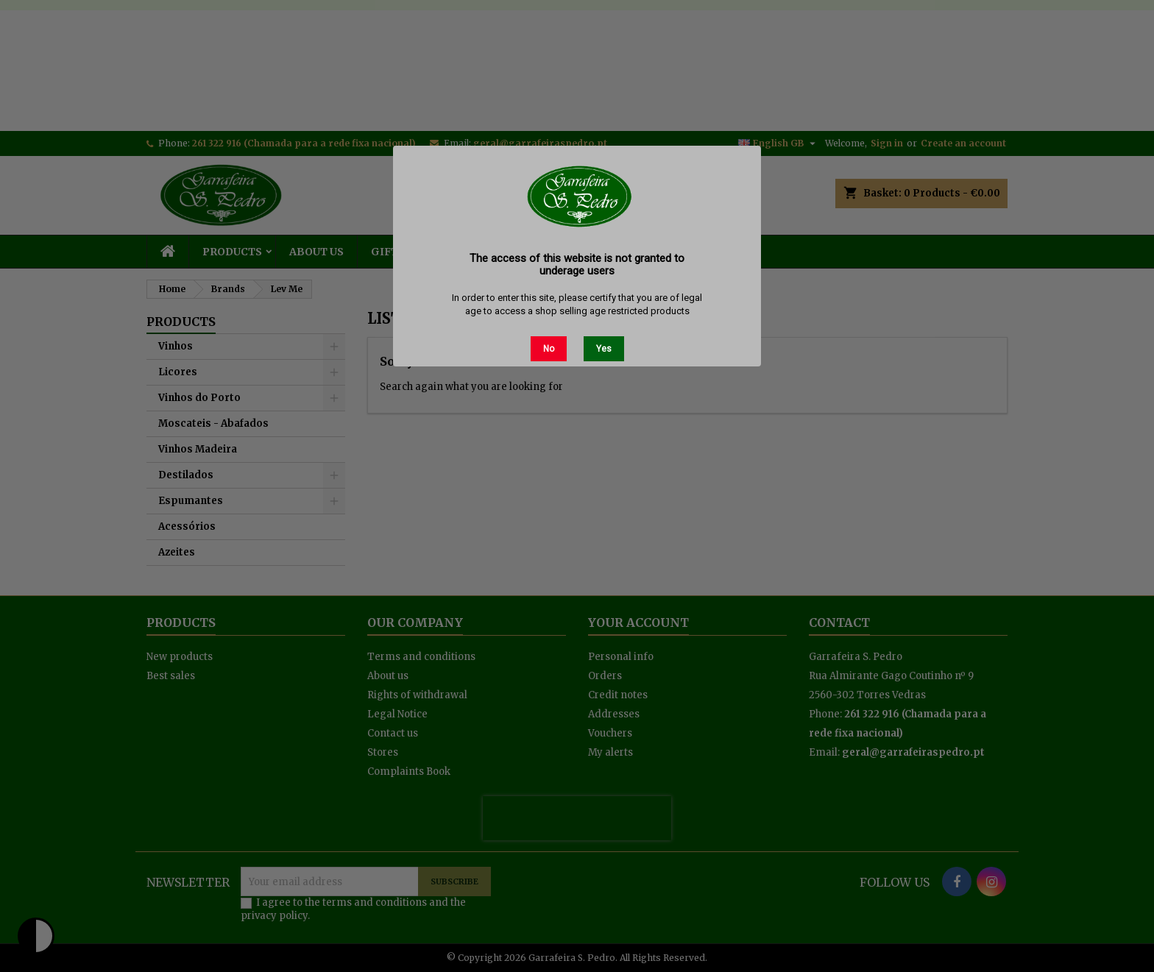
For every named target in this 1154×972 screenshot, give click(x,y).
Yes (604, 349)
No (548, 349)
